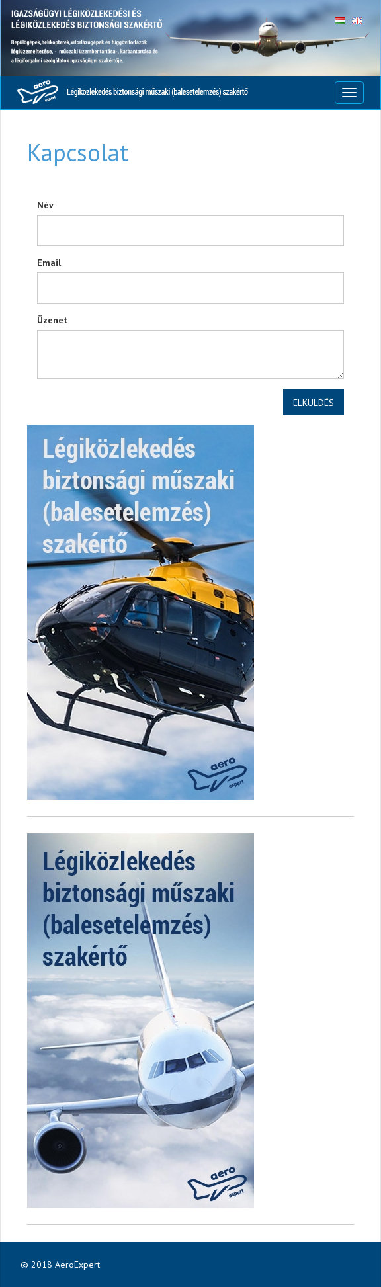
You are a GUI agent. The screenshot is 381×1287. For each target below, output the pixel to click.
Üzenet (52, 320)
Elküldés (313, 403)
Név (45, 205)
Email (49, 263)
